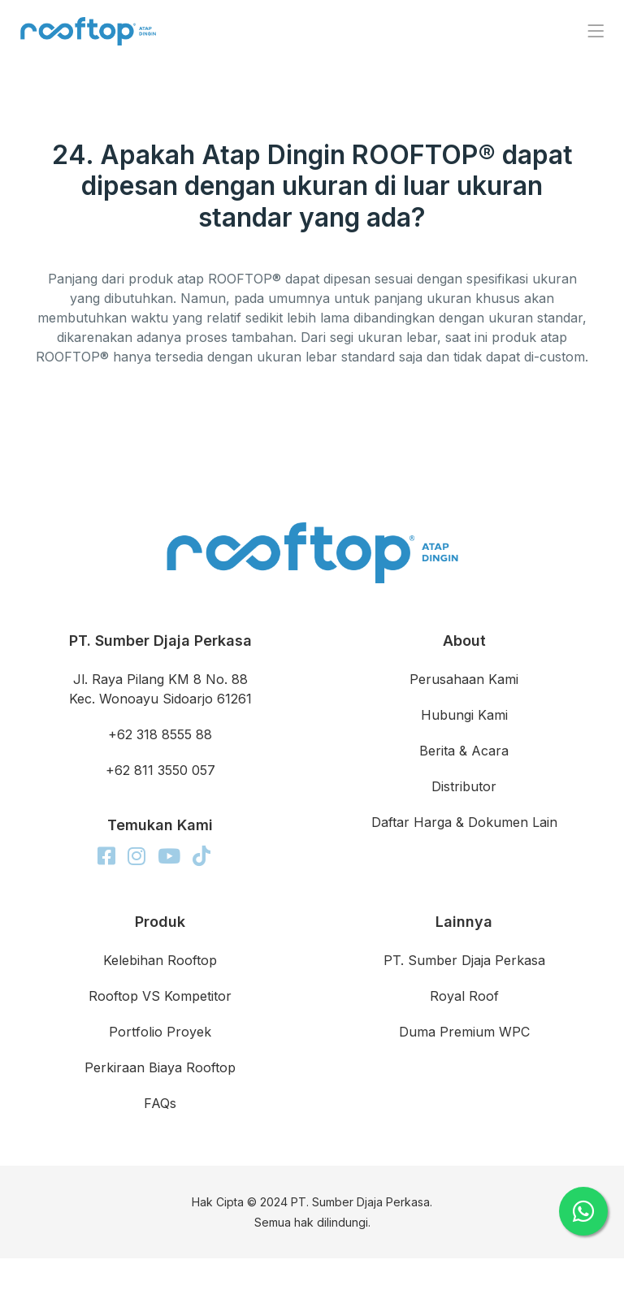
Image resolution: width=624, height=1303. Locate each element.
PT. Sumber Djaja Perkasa (464, 960)
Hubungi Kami (464, 715)
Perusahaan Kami (464, 679)
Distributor (463, 786)
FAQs (160, 1103)
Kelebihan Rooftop (160, 960)
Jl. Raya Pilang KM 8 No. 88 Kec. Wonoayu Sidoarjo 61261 (160, 689)
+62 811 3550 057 (160, 770)
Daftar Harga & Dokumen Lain (464, 822)
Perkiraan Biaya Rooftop (160, 1067)
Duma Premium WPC (464, 1032)
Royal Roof (464, 996)
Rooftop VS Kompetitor (160, 996)
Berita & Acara (464, 750)
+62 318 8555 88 (160, 734)
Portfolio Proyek (160, 1032)
